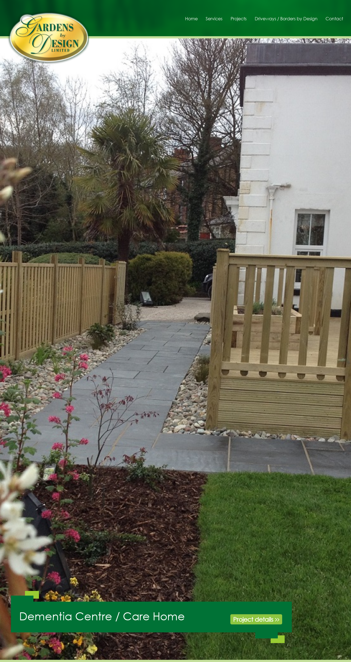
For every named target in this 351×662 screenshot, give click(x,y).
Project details (256, 619)
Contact (334, 18)
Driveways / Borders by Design (286, 18)
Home (191, 18)
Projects (239, 18)
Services (214, 18)
